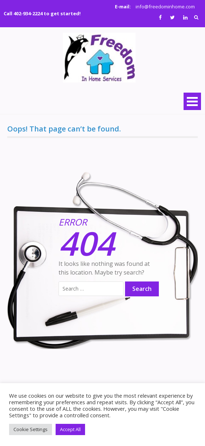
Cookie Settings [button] (30, 429)
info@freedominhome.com (165, 6)
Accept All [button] (70, 429)
